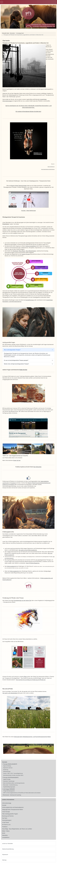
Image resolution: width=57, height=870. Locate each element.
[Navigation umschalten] (2, 2)
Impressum (5, 854)
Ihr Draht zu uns (6, 824)
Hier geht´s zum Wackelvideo (10, 693)
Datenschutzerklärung (8, 849)
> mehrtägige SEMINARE (8, 789)
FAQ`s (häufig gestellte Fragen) (10, 814)
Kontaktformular (29, 300)
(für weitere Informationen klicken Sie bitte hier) (28, 111)
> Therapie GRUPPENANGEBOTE (10, 777)
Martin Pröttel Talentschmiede (18, 185)
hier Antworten (37, 467)
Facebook (13, 483)
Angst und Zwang (7, 765)
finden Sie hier (23, 369)
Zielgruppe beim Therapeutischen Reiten (12, 809)
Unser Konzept (6, 811)
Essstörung (5, 769)
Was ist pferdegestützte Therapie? (12, 349)
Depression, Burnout (7, 767)
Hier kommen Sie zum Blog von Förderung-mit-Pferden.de (30, 680)
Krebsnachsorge (6, 771)
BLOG (3, 833)
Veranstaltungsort (6, 820)
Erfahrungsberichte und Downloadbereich (13, 807)
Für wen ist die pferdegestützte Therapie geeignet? (16, 360)
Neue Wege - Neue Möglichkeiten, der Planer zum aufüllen (17, 829)
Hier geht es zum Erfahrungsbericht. (28, 550)
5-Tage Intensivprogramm (9, 790)
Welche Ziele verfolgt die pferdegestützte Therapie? (16, 364)
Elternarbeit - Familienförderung (10, 785)
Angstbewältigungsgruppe (9, 786)
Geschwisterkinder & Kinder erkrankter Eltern (13, 775)
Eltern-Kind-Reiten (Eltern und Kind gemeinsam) (13, 783)
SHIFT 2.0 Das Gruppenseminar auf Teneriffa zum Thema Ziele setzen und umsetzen (22, 792)
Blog (25, 676)
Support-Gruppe (26, 254)
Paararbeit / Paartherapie (8, 781)
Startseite (4, 762)
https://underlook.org (51, 166)
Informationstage (6, 803)
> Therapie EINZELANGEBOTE (9, 764)
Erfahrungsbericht (11, 566)
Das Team (4, 818)
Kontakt (4, 805)
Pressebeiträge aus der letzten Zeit (22, 600)
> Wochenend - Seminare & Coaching (11, 795)
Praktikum (4, 826)
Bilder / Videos (6, 831)
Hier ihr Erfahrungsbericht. (33, 563)
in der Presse (5, 822)
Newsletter (5, 835)
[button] (28, 28)
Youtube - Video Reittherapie (28, 210)
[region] (28, 16)
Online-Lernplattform (30, 246)
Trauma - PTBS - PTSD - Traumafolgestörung (13, 773)
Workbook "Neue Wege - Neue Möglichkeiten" (24, 251)
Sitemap (4, 860)
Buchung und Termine (8, 816)
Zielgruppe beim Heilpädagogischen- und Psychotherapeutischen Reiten (32, 736)
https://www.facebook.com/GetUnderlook (47, 169)
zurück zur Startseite (7, 843)
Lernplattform (5, 837)
